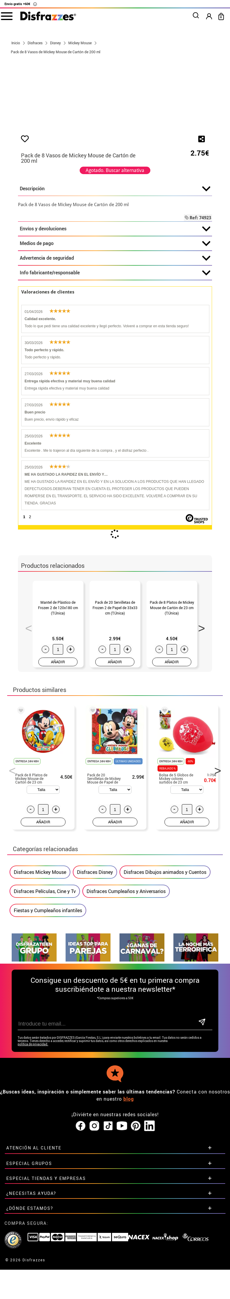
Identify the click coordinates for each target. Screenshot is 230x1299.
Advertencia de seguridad (115, 335)
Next (199, 718)
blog (128, 1182)
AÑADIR (58, 768)
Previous (27, 718)
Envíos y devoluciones (115, 305)
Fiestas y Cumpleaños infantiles (48, 1017)
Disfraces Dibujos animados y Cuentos (165, 979)
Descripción (115, 265)
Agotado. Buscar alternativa (115, 247)
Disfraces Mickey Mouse (40, 979)
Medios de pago (115, 320)
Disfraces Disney (95, 979)
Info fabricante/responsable (115, 349)
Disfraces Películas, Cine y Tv (45, 998)
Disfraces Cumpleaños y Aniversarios (126, 998)
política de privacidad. (33, 1128)
